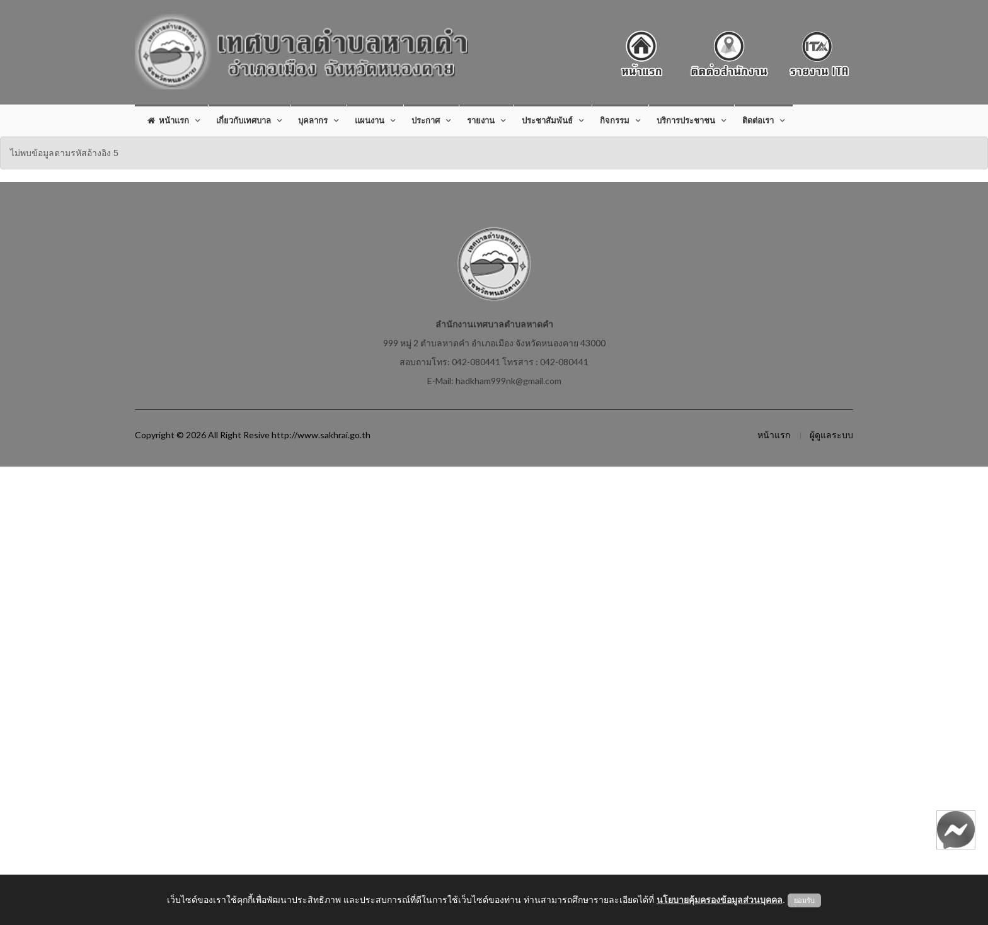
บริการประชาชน (686, 120)
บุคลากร (313, 120)
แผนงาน (369, 120)
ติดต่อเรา (758, 120)
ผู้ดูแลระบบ (831, 434)
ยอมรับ (804, 900)
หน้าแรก (168, 120)
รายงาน (481, 120)
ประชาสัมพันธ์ (547, 120)
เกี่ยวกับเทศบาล (243, 120)
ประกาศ (425, 120)
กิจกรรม (614, 120)
